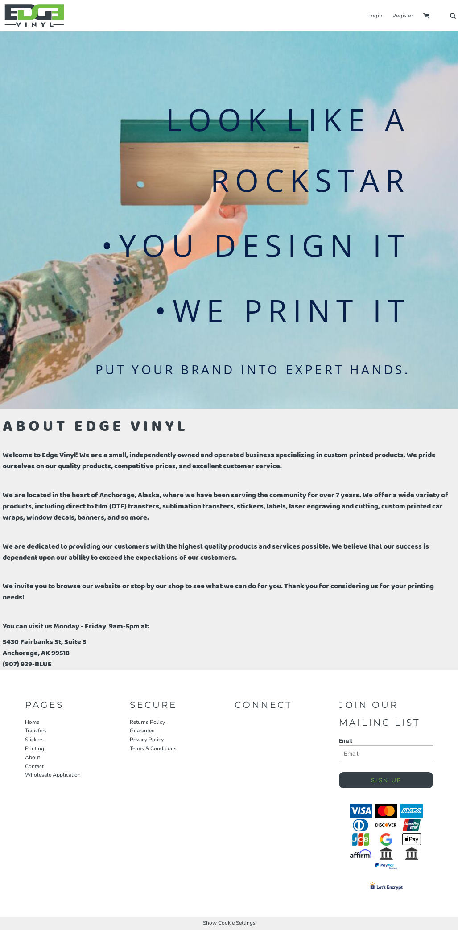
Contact (34, 766)
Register (402, 15)
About (32, 757)
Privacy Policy (147, 739)
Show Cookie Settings (229, 922)
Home (32, 722)
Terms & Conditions (153, 748)
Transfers (36, 730)
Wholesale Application (53, 774)
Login (375, 15)
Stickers (34, 739)
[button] (426, 15)
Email (345, 740)
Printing (34, 748)
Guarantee (142, 730)
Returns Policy (147, 722)
